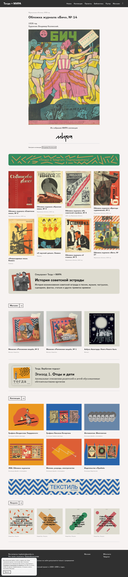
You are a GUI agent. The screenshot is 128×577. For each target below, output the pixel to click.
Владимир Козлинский (49, 147)
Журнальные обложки (35, 12)
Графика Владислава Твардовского (23, 433)
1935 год (23, 216)
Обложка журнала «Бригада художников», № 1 (106, 209)
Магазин (116, 3)
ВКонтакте (107, 554)
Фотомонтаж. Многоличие (95, 433)
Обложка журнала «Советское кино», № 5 (21, 212)
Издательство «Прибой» (94, 468)
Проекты (88, 3)
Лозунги (17, 537)
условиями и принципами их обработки (13, 565)
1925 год (51, 212)
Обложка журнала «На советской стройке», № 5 (76, 212)
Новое (68, 3)
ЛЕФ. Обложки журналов (19, 468)
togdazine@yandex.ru (26, 554)
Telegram (106, 557)
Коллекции (78, 3)
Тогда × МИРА (13, 3)
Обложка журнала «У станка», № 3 (74, 256)
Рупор (108, 3)
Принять (7, 572)
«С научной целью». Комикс (49, 253)
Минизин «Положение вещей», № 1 (61, 350)
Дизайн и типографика (96, 436)
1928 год (47, 12)
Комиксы (39, 256)
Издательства (94, 471)
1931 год (67, 216)
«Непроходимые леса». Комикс (18, 260)
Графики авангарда (20, 436)
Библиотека (98, 3)
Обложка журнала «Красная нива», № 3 (49, 208)
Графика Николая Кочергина (58, 433)
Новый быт (16, 352)
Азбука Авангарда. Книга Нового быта (100, 350)
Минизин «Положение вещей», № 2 (23, 350)
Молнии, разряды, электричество (60, 468)
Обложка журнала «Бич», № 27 (106, 254)
